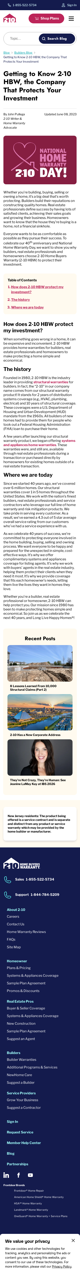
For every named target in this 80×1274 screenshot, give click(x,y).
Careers (13, 917)
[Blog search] (23, 39)
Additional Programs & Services (32, 1067)
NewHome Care (19, 1075)
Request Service (20, 1132)
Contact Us (15, 924)
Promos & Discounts (23, 991)
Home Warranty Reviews (26, 932)
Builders (13, 1053)
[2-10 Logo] (10, 21)
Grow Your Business (22, 1100)
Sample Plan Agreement (26, 983)
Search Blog (57, 38)
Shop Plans (50, 18)
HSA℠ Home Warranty (28, 1203)
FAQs (11, 939)
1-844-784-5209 (45, 895)
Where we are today (27, 307)
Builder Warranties (21, 1060)
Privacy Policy (61, 1266)
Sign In (72, 5)
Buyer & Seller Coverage (26, 1008)
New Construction (21, 1024)
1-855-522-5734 (24, 5)
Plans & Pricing (19, 968)
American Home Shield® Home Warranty (39, 1197)
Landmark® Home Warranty (31, 1209)
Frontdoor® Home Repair (29, 1190)
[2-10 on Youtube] (30, 1175)
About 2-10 (16, 910)
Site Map (14, 947)
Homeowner (17, 961)
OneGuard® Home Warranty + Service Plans (40, 1216)
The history (20, 300)
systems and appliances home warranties (39, 443)
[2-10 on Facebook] (18, 1175)
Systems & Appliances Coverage (32, 976)
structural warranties (50, 382)
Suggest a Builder (21, 1083)
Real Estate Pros (20, 1001)
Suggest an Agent (21, 1039)
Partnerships (17, 1164)
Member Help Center (24, 1143)
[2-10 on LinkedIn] (6, 1175)
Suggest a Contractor (24, 1108)
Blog (11, 1153)
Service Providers (21, 1093)
